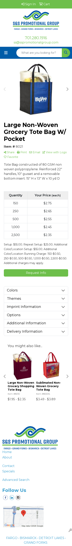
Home (7, 452)
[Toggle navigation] (6, 52)
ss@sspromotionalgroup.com (36, 42)
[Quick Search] (39, 52)
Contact (8, 466)
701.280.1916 (36, 38)
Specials (8, 471)
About (7, 457)
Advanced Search (15, 480)
